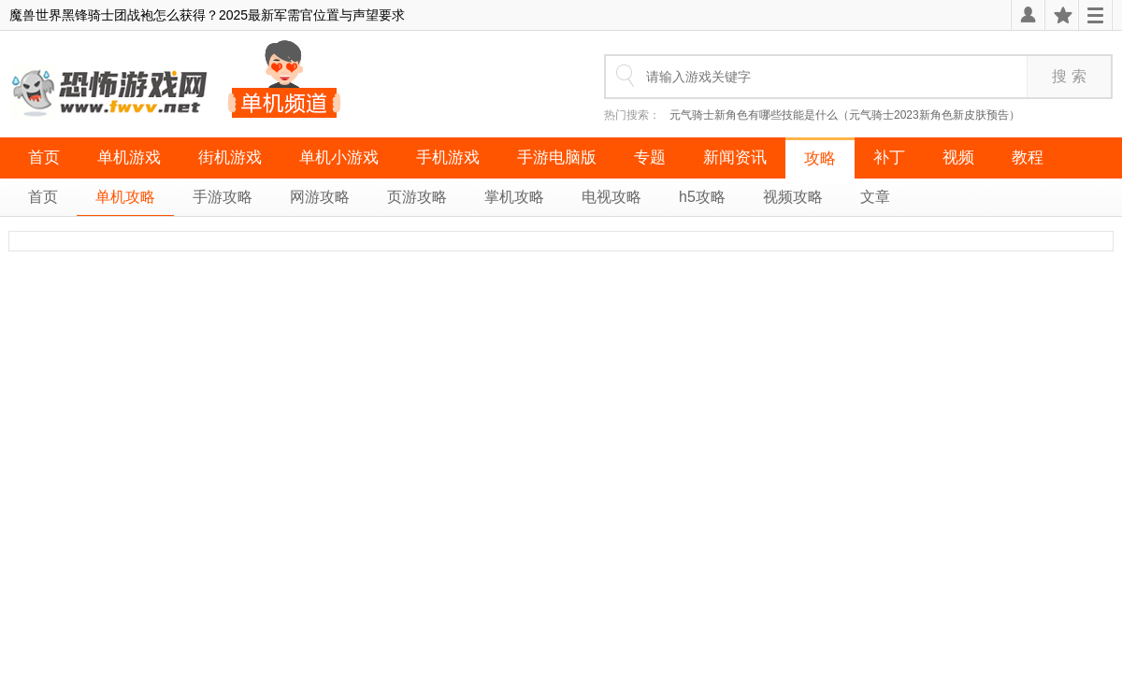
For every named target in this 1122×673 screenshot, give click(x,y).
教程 (1027, 157)
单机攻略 (125, 197)
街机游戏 (230, 157)
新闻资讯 (735, 157)
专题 (650, 157)
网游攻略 (320, 197)
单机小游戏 (339, 157)
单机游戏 (129, 157)
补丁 (889, 157)
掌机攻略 (514, 197)
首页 (44, 157)
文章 (875, 197)
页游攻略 (417, 197)
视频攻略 (793, 197)
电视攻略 (611, 197)
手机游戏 (448, 157)
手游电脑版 (557, 157)
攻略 (820, 158)
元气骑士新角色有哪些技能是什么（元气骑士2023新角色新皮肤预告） (844, 115)
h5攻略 (702, 197)
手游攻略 (222, 197)
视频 (958, 157)
